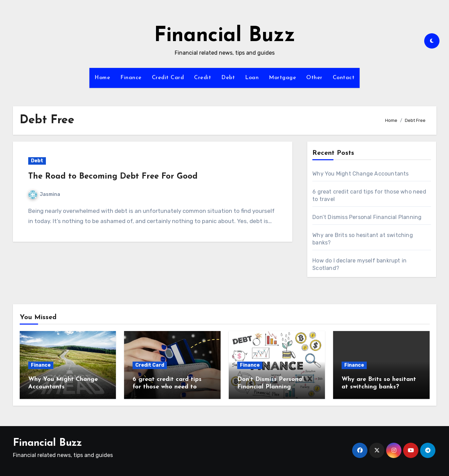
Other (314, 77)
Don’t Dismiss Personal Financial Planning (366, 217)
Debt (228, 77)
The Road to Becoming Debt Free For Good (112, 176)
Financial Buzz (224, 36)
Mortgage (282, 77)
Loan (252, 77)
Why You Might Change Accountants (360, 173)
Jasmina (44, 194)
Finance (131, 77)
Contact (344, 77)
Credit (202, 77)
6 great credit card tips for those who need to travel (167, 386)
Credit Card (168, 77)
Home (102, 77)
